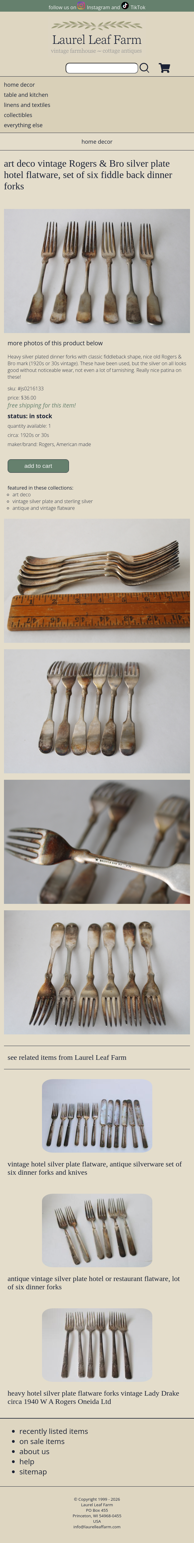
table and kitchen (26, 94)
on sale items (42, 1441)
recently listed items (53, 1431)
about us (34, 1451)
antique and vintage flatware (44, 508)
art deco (22, 494)
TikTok (138, 7)
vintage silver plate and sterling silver (53, 501)
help (26, 1461)
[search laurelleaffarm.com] (146, 68)
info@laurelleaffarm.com (97, 1527)
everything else (23, 125)
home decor (19, 84)
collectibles (18, 115)
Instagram (98, 7)
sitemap (33, 1471)
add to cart (38, 466)
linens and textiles (27, 104)
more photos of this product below (55, 343)
